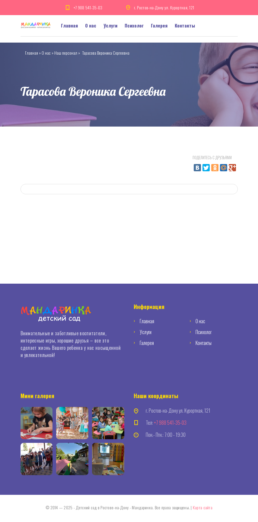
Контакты (185, 25)
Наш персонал (65, 53)
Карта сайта (202, 507)
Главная (69, 25)
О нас (90, 25)
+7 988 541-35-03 (88, 7)
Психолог (134, 25)
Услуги (110, 25)
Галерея (159, 25)
